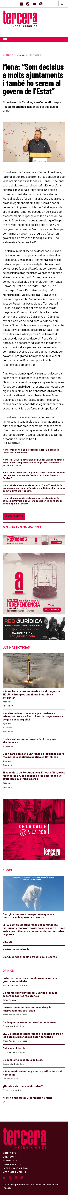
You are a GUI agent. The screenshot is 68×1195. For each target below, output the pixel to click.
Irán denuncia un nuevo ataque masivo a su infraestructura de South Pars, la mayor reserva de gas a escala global (33, 716)
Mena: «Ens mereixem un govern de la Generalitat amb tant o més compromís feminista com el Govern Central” (34, 475)
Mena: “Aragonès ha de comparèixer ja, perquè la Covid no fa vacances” (31, 451)
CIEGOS (7, 941)
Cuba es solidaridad (15, 1048)
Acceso (8, 1187)
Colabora (9, 1156)
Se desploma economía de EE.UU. (24, 1059)
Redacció (8, 55)
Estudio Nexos (50, 1184)
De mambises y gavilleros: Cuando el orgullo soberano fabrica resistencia (30, 994)
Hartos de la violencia (16, 949)
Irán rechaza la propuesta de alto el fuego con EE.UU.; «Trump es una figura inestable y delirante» (31, 694)
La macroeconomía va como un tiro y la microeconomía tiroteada (27, 1009)
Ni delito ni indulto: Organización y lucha (27, 1097)
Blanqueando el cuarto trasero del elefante (30, 956)
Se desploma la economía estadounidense (29, 1022)
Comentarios (12, 1164)
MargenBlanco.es (20, 1184)
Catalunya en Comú (14, 527)
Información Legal (16, 1168)
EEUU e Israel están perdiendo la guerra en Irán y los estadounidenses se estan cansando (33, 1035)
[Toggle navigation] (5, 39)
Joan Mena (34, 527)
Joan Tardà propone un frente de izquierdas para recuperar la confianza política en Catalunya (33, 755)
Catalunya (21, 55)
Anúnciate (10, 1160)
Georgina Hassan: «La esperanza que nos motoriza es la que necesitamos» (28, 916)
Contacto (10, 1152)
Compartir (14, 516)
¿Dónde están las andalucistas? (23, 1086)
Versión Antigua (14, 1172)
